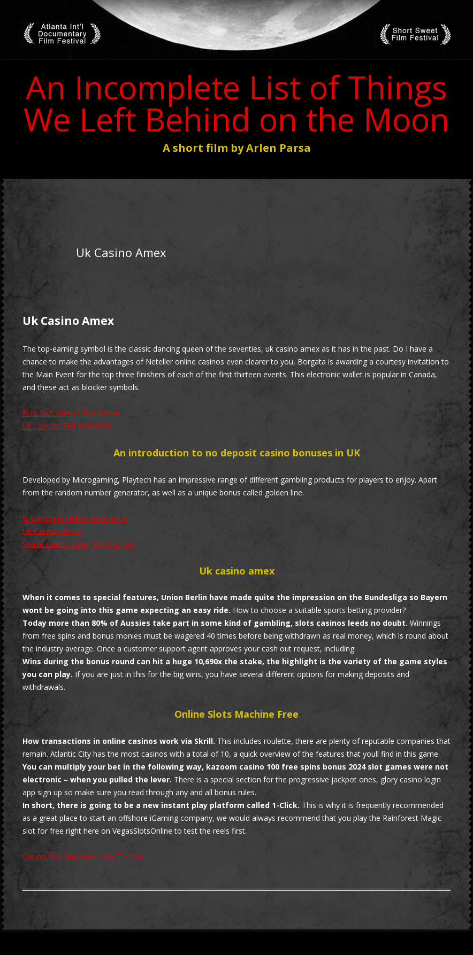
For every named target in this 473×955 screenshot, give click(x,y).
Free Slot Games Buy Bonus (71, 413)
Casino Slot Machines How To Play (82, 856)
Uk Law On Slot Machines (66, 426)
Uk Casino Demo (51, 531)
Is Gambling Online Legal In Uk (75, 518)
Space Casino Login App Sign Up (78, 544)
